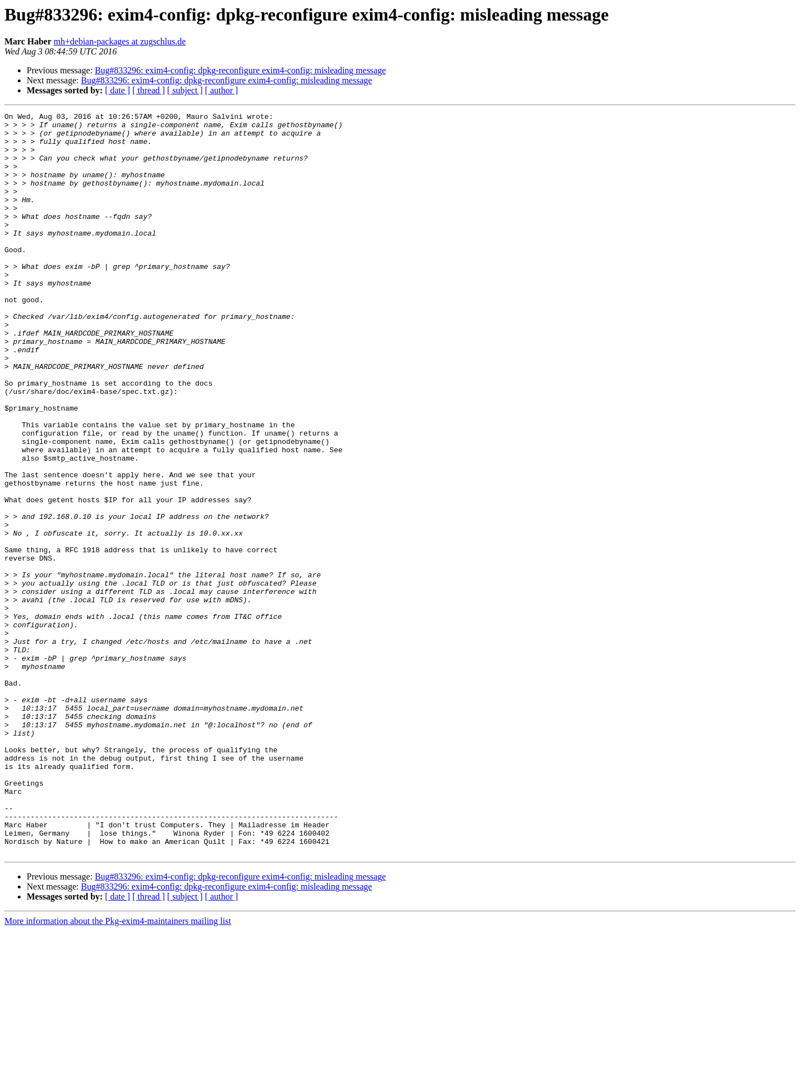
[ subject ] (185, 90)
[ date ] (117, 90)
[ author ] (221, 90)
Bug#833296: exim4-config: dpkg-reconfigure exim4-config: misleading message (240, 70)
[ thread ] (148, 90)
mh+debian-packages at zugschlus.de (120, 41)
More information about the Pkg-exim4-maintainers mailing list (117, 1069)
